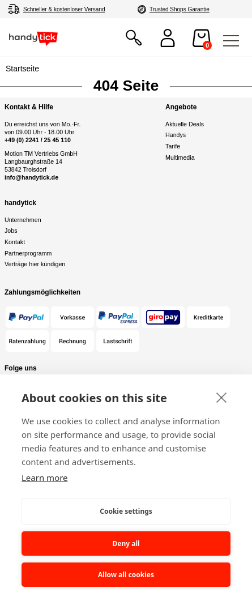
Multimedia (180, 157)
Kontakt (15, 241)
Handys (175, 134)
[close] (221, 397)
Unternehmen (23, 219)
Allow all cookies (126, 574)
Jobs (11, 230)
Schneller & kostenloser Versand (64, 9)
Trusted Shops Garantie (180, 9)
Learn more (45, 477)
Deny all (125, 543)
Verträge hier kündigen (35, 264)
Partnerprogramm (28, 253)
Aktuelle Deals (184, 124)
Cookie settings (126, 511)
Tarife (172, 146)
